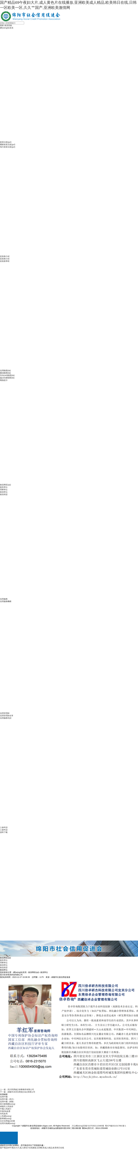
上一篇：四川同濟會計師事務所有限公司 (17, 1089)
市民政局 (4, 1114)
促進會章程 (4, 261)
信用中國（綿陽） (7, 1101)
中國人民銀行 (5, 1109)
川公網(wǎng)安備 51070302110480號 (88, 1126)
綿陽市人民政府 (6, 1106)
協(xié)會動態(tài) (7, 378)
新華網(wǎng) (5, 1118)
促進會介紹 (4, 256)
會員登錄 (8, 25)
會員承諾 (4, 494)
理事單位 (4, 489)
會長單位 (4, 487)
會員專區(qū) (5, 485)
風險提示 (4, 380)
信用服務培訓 (5, 718)
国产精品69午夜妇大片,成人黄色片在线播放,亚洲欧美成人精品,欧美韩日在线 (32, 1148)
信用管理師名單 (6, 716)
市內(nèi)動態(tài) (7, 375)
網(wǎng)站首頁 (6, 28)
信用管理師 (4, 713)
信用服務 (4, 599)
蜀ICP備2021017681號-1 (115, 1126)
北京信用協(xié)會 (7, 1121)
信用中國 (4, 1097)
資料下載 (4, 832)
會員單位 (4, 492)
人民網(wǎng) (5, 1116)
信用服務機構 (5, 601)
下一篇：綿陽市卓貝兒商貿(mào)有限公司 (17, 1092)
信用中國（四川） (7, 1099)
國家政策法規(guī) (7, 144)
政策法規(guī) (5, 142)
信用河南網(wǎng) (7, 1123)
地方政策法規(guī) (7, 147)
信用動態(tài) (5, 370)
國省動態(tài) (5, 373)
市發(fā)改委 (5, 1111)
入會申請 (4, 827)
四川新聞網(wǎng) (7, 1104)
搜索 (2, 25)
